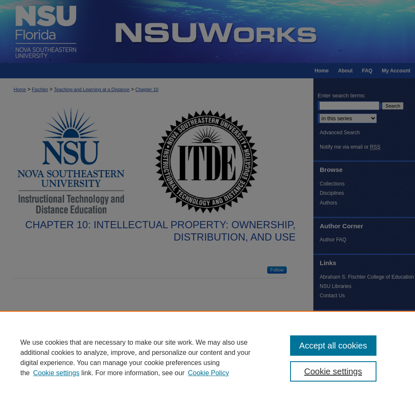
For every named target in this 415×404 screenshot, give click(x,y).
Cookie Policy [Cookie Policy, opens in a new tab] (208, 372)
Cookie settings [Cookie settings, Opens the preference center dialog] (333, 371)
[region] (207, 357)
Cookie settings (56, 372)
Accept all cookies (333, 345)
